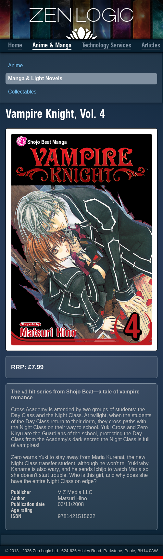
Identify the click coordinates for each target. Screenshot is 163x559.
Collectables (22, 91)
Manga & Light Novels (35, 78)
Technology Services (106, 45)
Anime (15, 65)
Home (15, 45)
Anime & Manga (51, 45)
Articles (151, 45)
